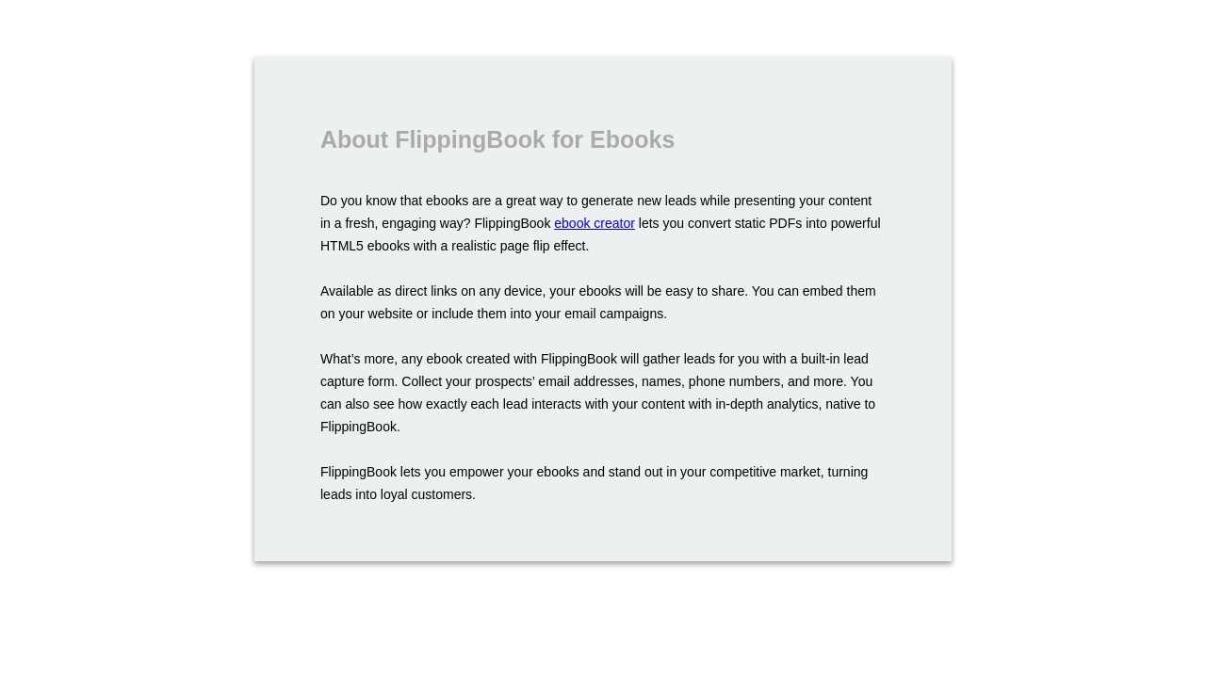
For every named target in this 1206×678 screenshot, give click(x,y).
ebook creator (594, 223)
